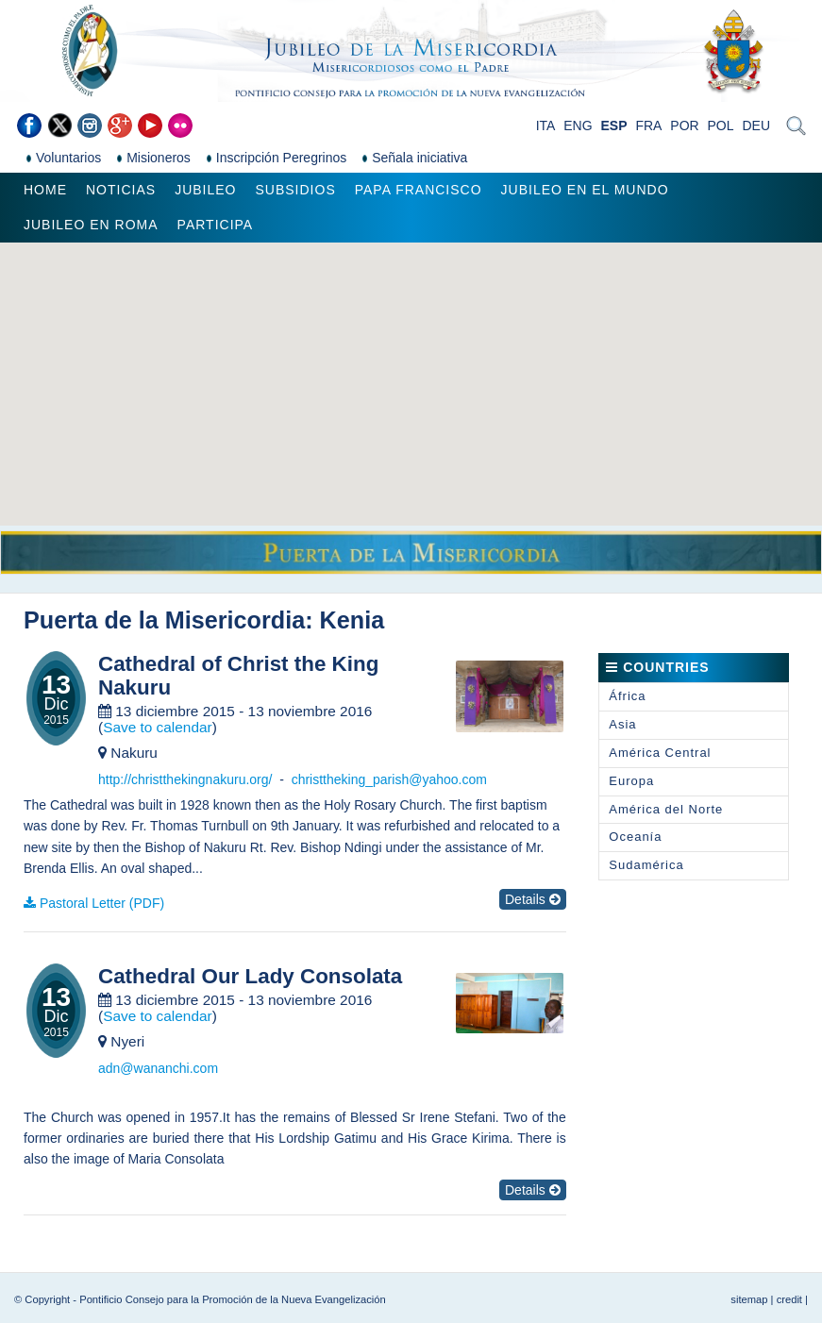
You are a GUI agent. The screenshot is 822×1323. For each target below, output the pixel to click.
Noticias (121, 189)
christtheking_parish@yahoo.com (389, 779)
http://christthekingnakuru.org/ (185, 779)
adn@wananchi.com (158, 1068)
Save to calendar (157, 727)
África (627, 696)
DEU (756, 125)
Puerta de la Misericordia (164, 620)
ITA (546, 125)
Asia (622, 724)
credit (789, 1299)
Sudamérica (646, 865)
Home (45, 189)
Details (533, 899)
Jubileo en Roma (91, 224)
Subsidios (295, 189)
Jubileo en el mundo (585, 189)
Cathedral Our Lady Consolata (250, 976)
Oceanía (635, 836)
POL (721, 125)
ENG (577, 125)
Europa (631, 781)
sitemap (748, 1299)
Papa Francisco (418, 189)
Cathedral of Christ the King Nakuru (238, 676)
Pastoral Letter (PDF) (102, 903)
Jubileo (205, 189)
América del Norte (666, 809)
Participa (215, 224)
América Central (660, 752)
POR (684, 125)
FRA (648, 125)
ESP (614, 125)
